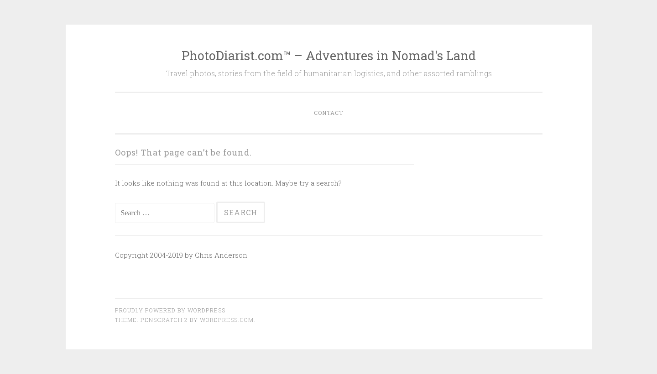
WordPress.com (227, 319)
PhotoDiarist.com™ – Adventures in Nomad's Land (329, 55)
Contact (328, 112)
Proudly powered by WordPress (170, 310)
